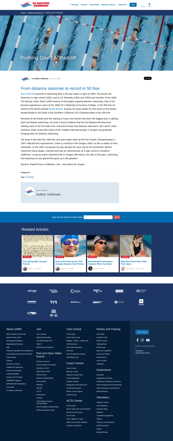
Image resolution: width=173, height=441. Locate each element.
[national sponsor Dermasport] (53, 291)
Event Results (41, 381)
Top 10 (38, 391)
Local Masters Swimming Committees (19, 354)
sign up (117, 217)
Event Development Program (46, 365)
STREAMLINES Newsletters (16, 384)
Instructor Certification (73, 425)
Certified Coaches (72, 381)
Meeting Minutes (102, 391)
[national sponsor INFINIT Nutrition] (97, 291)
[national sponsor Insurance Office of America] (119, 291)
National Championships (44, 378)
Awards (99, 429)
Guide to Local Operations (105, 422)
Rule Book (100, 375)
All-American (40, 394)
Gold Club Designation (74, 347)
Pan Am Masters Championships (47, 407)
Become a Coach (72, 371)
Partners (9, 360)
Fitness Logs (100, 347)
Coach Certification (72, 378)
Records (39, 388)
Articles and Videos (35, 13)
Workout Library (108, 5)
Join (133, 5)
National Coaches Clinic (74, 375)
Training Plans (101, 344)
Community (10, 387)
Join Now (142, 332)
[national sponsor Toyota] (141, 302)
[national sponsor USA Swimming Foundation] (53, 313)
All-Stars (39, 398)
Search (143, 6)
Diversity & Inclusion (13, 364)
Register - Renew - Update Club (77, 341)
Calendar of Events (43, 361)
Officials (99, 419)
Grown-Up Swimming (13, 370)
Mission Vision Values (13, 337)
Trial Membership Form (44, 341)
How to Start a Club (73, 337)
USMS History (11, 357)
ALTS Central (71, 406)
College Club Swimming (14, 367)
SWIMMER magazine (13, 380)
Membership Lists (72, 357)
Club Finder (94, 5)
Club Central (70, 334)
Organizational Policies (104, 378)
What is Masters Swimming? (16, 334)
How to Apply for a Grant (74, 419)
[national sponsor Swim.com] (75, 302)
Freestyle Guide (101, 337)
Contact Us (139, 350)
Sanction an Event (42, 368)
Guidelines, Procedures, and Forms (108, 381)
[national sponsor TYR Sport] (53, 302)
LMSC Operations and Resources (108, 388)
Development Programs (14, 341)
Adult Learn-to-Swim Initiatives (76, 422)
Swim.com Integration (103, 351)
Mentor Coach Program (74, 391)
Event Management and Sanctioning (108, 385)
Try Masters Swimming (14, 390)
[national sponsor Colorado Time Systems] (75, 291)
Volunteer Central (102, 402)
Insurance (69, 351)
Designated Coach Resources (76, 385)
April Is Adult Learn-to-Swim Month (78, 409)
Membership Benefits (43, 337)
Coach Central (71, 368)
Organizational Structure (14, 344)
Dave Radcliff (27, 94)
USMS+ (39, 344)
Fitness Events (41, 375)
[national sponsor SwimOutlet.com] (97, 302)
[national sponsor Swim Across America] (31, 302)
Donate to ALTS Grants (14, 377)
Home (24, 13)
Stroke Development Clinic (45, 410)
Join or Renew (41, 334)
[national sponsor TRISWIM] (31, 313)
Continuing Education (73, 388)
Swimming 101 (101, 357)
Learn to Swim (101, 360)
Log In (149, 6)
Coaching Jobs (71, 395)
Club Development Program (76, 354)
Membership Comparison (45, 347)
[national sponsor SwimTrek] (119, 302)
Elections (99, 412)
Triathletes (100, 364)
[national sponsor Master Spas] (141, 291)
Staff (8, 347)
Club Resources (72, 344)
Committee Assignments (104, 415)
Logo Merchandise (12, 374)
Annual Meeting (101, 406)
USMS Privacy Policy (142, 353)
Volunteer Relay (101, 409)
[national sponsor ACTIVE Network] (31, 291)
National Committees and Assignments (19, 351)
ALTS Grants (70, 415)
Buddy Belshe (56, 109)
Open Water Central (43, 371)
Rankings (39, 385)
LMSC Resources (102, 425)
